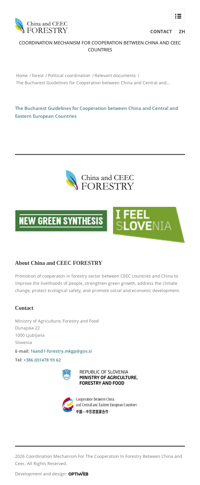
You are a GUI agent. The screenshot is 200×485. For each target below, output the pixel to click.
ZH (182, 31)
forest (38, 75)
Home (22, 75)
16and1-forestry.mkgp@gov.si (61, 351)
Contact (161, 31)
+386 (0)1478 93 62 (42, 360)
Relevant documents (115, 75)
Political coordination (69, 75)
